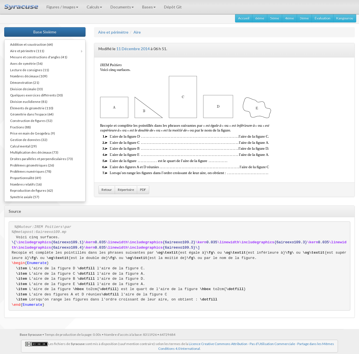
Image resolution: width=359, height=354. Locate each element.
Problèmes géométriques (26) (32, 165)
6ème (259, 18)
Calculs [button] (94, 6)
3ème (304, 18)
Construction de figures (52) (31, 120)
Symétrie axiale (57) (24, 197)
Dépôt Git (173, 6)
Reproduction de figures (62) (31, 190)
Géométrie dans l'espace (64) (32, 114)
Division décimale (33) (26, 89)
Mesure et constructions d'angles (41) (38, 57)
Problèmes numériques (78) (30, 171)
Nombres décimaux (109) (28, 76)
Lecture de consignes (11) (29, 70)
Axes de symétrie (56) (26, 63)
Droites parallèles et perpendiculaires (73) (41, 159)
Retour (107, 190)
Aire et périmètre (113, 32)
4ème (289, 18)
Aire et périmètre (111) (27, 51)
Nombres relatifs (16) (26, 184)
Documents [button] (122, 6)
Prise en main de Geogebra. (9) (32, 133)
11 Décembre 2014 (133, 48)
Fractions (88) (20, 127)
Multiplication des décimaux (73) (34, 152)
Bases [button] (149, 6)
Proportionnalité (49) (25, 178)
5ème (274, 18)
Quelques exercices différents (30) (36, 95)
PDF (143, 190)
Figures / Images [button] (62, 6)
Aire (137, 32)
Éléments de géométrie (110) (31, 108)
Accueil (243, 18)
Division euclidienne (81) (28, 101)
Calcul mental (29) (23, 146)
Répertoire (126, 190)
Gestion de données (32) (28, 140)
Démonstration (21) (24, 82)
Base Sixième (44, 31)
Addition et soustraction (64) (31, 44)
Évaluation (322, 18)
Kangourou (344, 18)
